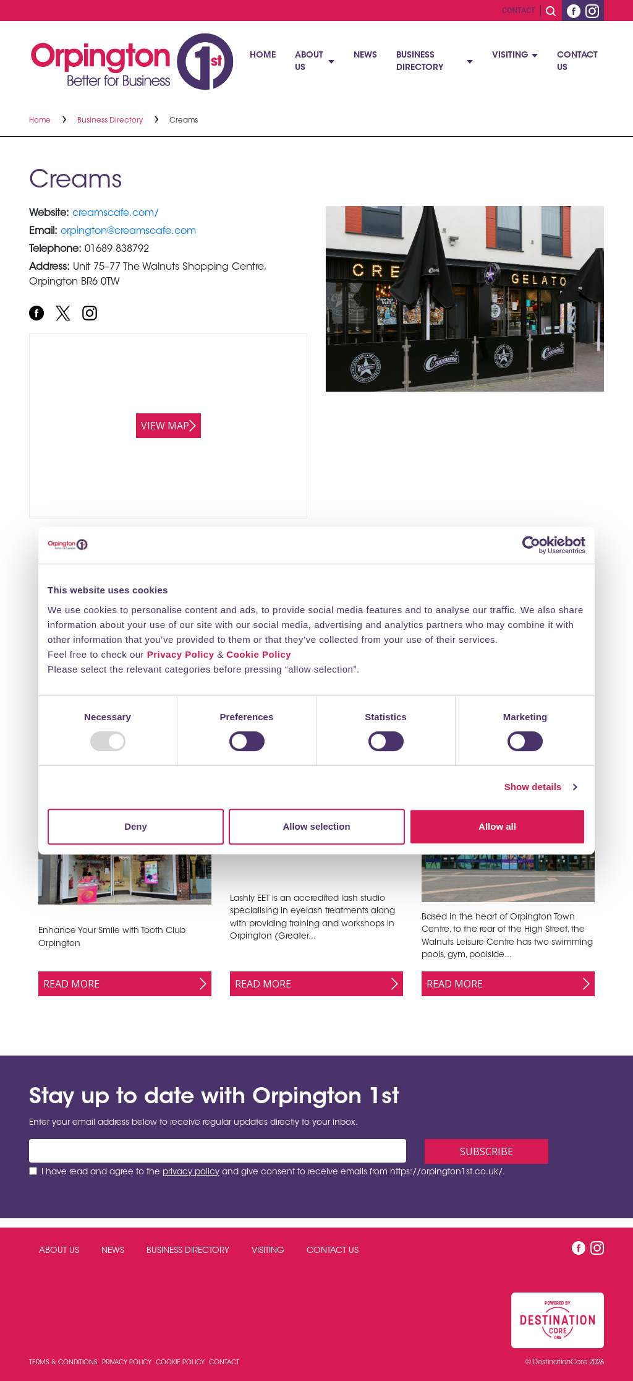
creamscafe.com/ (115, 213)
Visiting (510, 55)
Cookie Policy (258, 654)
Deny (135, 826)
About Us (309, 61)
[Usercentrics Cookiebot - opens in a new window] (531, 545)
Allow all (497, 826)
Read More (71, 984)
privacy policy (191, 1172)
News (365, 55)
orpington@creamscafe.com (128, 231)
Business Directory (419, 61)
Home (263, 55)
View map (165, 425)
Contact (518, 10)
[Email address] (217, 1151)
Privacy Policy (181, 654)
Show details (533, 786)
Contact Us (577, 61)
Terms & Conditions (64, 1362)
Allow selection (316, 826)
